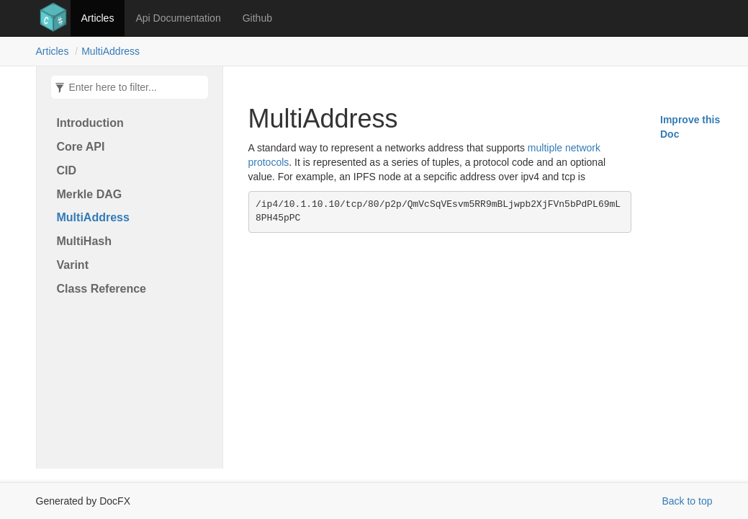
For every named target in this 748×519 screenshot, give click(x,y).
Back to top (687, 501)
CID (67, 170)
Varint (73, 265)
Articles (97, 18)
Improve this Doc (690, 127)
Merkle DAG (89, 194)
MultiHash (84, 241)
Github (257, 18)
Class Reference (102, 289)
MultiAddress (110, 51)
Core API (81, 147)
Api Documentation (177, 18)
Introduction (90, 123)
